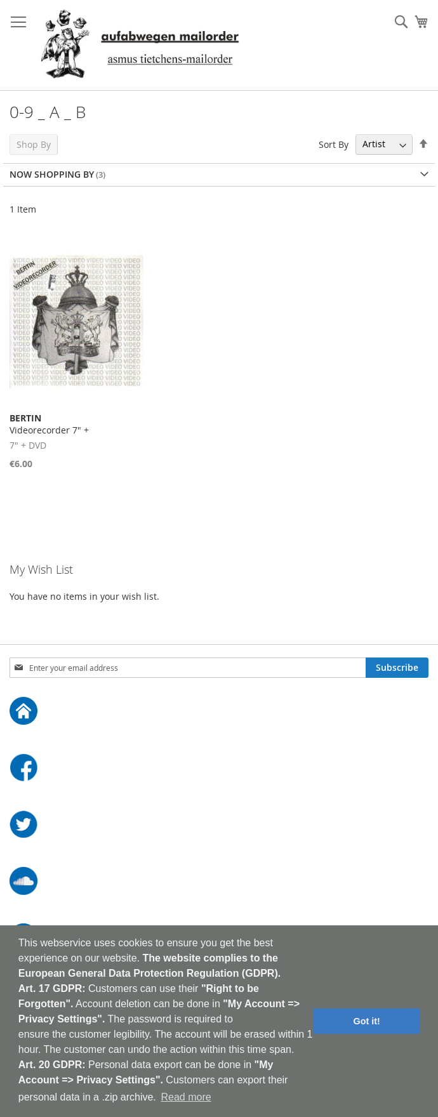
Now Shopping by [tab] (52, 174)
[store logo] (139, 45)
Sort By (333, 144)
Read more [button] (186, 1097)
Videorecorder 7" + (49, 424)
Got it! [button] (367, 1021)
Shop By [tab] (34, 144)
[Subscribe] (397, 668)
